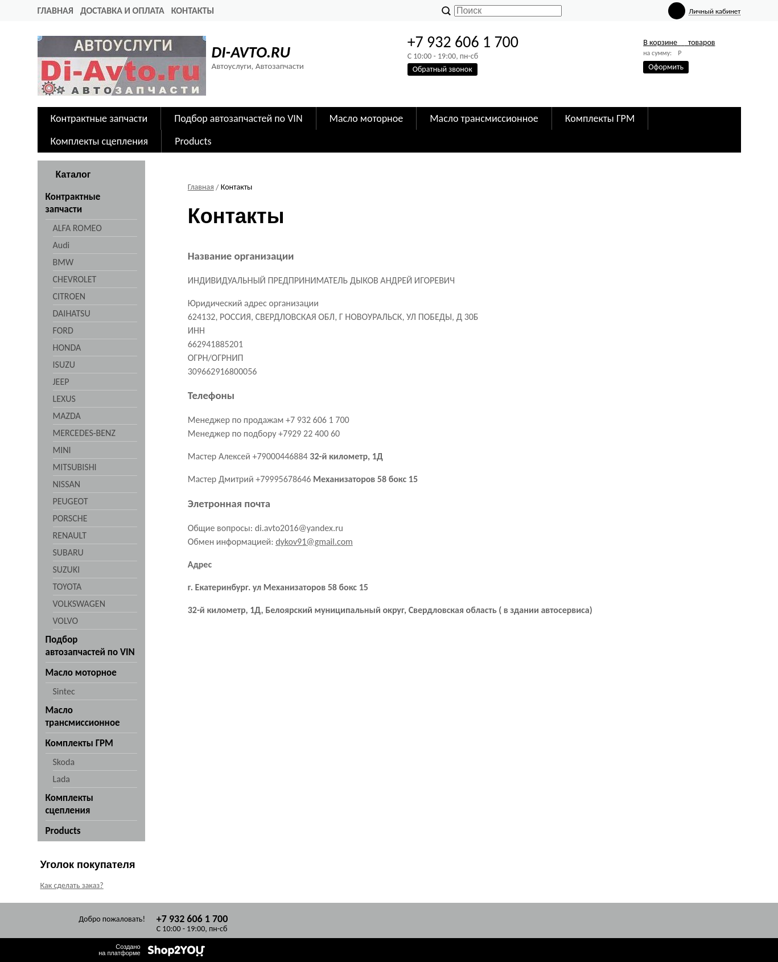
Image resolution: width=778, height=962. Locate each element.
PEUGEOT (70, 501)
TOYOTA (67, 586)
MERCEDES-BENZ (84, 432)
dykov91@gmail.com (314, 541)
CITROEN (69, 296)
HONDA (67, 347)
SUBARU (68, 552)
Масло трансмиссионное (484, 118)
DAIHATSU (71, 313)
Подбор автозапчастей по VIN (238, 118)
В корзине (679, 42)
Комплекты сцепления (100, 141)
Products (193, 141)
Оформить (666, 67)
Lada (61, 779)
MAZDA (67, 415)
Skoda (64, 762)
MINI (62, 450)
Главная (55, 10)
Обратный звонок (442, 69)
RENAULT (70, 535)
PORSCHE (70, 518)
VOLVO (66, 620)
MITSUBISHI (75, 467)
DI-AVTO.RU (251, 52)
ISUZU (64, 364)
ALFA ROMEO (77, 228)
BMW (63, 262)
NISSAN (67, 484)
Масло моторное (367, 118)
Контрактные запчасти (99, 118)
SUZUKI (66, 569)
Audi (61, 245)
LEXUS (64, 398)
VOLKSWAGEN (79, 603)
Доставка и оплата (122, 10)
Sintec (64, 691)
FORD (63, 330)
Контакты (193, 10)
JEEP (61, 381)
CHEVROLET (75, 279)
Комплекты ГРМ (600, 118)
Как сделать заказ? (72, 885)
